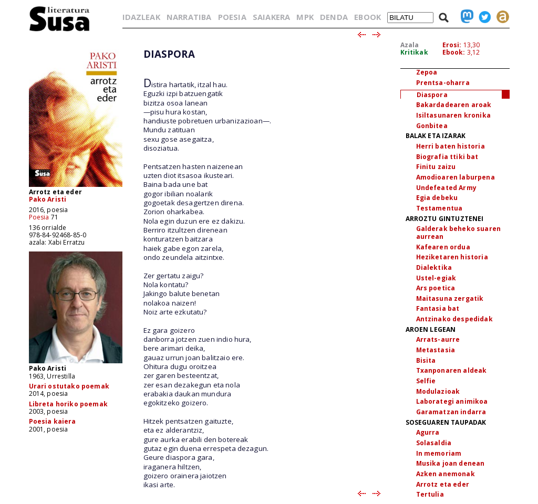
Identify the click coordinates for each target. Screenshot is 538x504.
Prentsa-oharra (443, 82)
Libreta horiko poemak (68, 404)
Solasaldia (434, 442)
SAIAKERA (271, 17)
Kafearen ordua (443, 247)
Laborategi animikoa (452, 401)
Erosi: (452, 44)
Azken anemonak (445, 473)
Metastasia (436, 349)
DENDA (334, 17)
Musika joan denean (450, 463)
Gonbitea (432, 125)
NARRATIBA (189, 17)
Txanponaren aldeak (451, 370)
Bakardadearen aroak (454, 104)
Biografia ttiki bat (447, 156)
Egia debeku (437, 197)
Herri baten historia (450, 146)
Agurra (428, 432)
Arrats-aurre (438, 339)
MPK (304, 17)
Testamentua (439, 208)
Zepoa (427, 72)
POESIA (232, 17)
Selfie (426, 380)
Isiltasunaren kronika (453, 115)
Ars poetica (436, 288)
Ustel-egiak (436, 278)
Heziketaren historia (452, 257)
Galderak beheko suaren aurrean (458, 232)
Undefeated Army (446, 187)
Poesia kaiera (52, 421)
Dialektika (434, 267)
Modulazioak (438, 391)
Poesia (39, 217)
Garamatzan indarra (451, 411)
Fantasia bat (438, 308)
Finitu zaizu (436, 166)
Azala (409, 44)
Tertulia (430, 494)
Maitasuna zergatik (450, 298)
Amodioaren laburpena (455, 177)
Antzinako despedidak (454, 318)
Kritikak (414, 52)
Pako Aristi (48, 199)
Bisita (426, 360)
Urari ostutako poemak (69, 386)
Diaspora (432, 94)
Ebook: (453, 52)
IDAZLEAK (141, 17)
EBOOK (367, 17)
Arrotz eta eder (442, 484)
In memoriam (439, 453)
